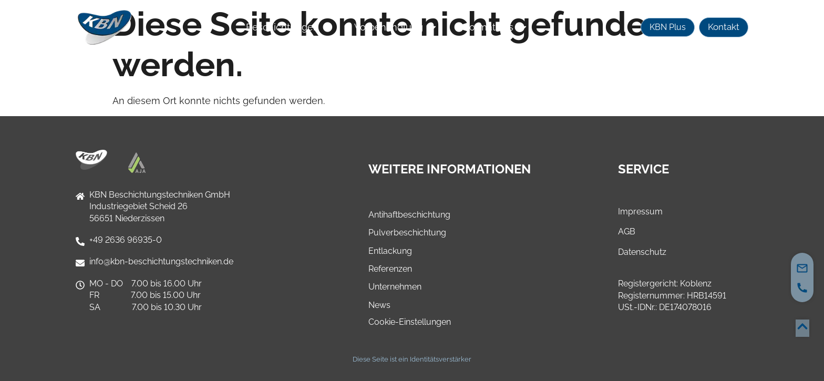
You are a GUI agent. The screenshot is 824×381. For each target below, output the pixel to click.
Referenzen (390, 269)
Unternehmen (394, 287)
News (379, 305)
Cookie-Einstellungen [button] (409, 322)
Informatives (493, 27)
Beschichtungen (290, 27)
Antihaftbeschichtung (409, 215)
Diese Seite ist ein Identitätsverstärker (412, 359)
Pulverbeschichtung (407, 233)
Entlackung (390, 251)
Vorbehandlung (396, 27)
